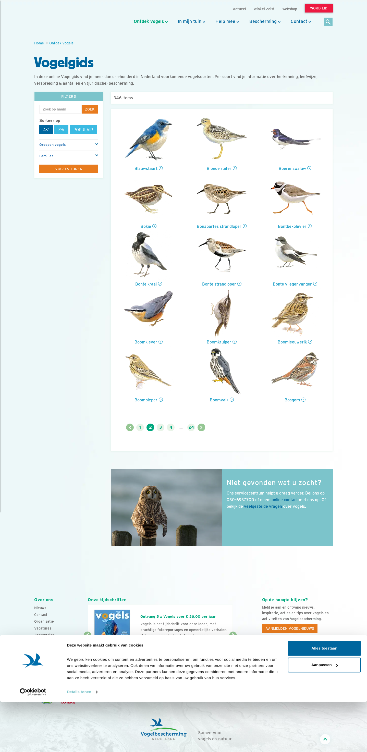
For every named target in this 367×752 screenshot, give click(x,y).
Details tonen (79, 742)
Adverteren (44, 649)
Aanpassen (324, 715)
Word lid (152, 645)
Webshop (289, 9)
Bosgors (292, 400)
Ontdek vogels (149, 21)
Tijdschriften (45, 642)
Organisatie (44, 621)
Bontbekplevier (292, 226)
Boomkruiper (219, 342)
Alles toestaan (324, 698)
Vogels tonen (68, 169)
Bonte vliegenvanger (292, 284)
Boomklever (145, 342)
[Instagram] (287, 652)
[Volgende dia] (233, 651)
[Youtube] (277, 652)
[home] (57, 16)
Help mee (225, 21)
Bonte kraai (146, 284)
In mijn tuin (189, 21)
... (180, 427)
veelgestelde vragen (263, 506)
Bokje (146, 226)
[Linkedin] (297, 652)
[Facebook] (266, 652)
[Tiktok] (318, 652)
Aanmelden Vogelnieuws (289, 628)
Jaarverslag (44, 635)
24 (191, 427)
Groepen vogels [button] (52, 145)
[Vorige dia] (87, 651)
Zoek (90, 109)
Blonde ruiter (219, 168)
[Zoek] (328, 22)
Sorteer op (49, 120)
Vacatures (42, 628)
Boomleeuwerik (292, 342)
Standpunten (45, 655)
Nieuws (40, 608)
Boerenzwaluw (292, 168)
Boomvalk (219, 400)
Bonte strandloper (219, 284)
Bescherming (263, 21)
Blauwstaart (145, 168)
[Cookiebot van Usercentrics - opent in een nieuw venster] (33, 742)
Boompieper (145, 400)
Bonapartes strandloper (219, 226)
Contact (299, 21)
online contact (285, 499)
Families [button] (46, 156)
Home (39, 43)
